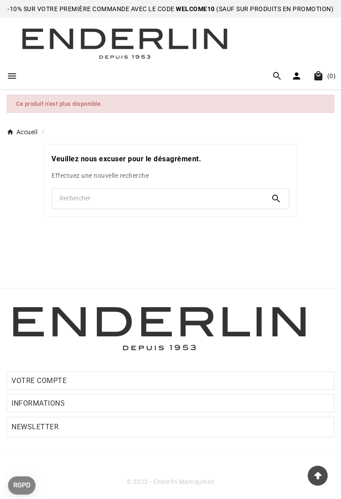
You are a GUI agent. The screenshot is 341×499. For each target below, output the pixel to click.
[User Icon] (297, 76)
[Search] (276, 198)
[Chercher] (158, 198)
